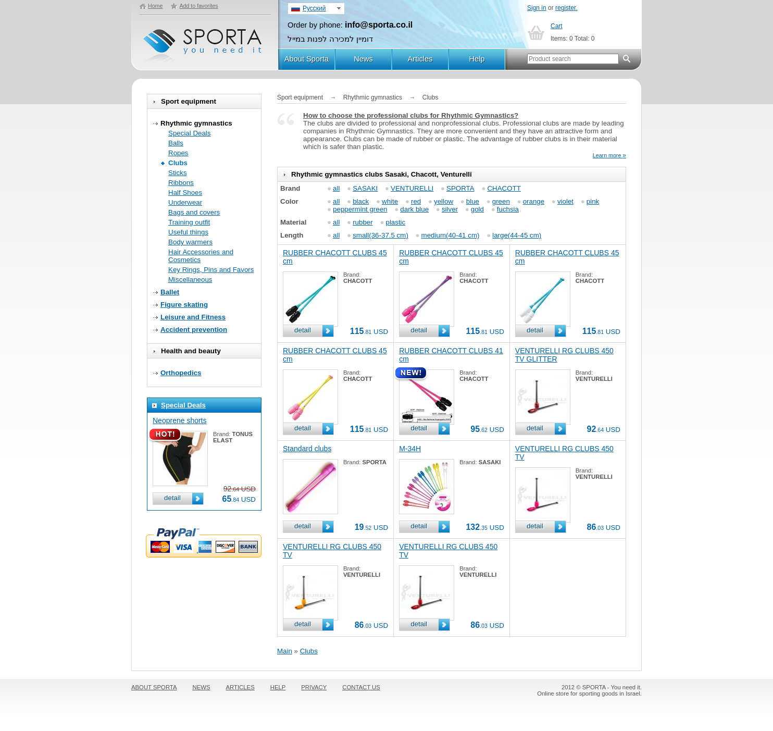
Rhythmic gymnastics (196, 123)
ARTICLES (240, 687)
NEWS (201, 687)
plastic (395, 222)
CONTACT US (361, 687)
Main (284, 651)
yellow (443, 201)
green (501, 201)
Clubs (178, 163)
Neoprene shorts (180, 420)
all (336, 188)
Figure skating (184, 304)
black (361, 201)
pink (593, 201)
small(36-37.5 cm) (380, 235)
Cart (557, 26)
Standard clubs (307, 448)
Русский (314, 8)
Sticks (177, 173)
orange (534, 201)
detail (172, 498)
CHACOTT (503, 188)
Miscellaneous (190, 279)
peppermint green (360, 209)
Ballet (169, 292)
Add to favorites (198, 6)
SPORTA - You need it (203, 41)
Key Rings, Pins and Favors (211, 270)
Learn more (609, 155)
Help (476, 59)
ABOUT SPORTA (154, 687)
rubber (363, 222)
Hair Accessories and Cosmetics (200, 256)
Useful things (188, 232)
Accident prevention (193, 329)
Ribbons (181, 183)
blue (472, 201)
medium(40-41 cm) (450, 235)
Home (155, 6)
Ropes (178, 153)
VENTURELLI (412, 188)
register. (566, 7)
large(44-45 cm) (516, 235)
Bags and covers (194, 212)
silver (450, 209)
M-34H (410, 448)
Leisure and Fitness (193, 317)
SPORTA (460, 188)
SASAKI (365, 188)
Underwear (185, 202)
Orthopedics (181, 373)
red (416, 201)
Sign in (536, 7)
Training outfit (189, 222)
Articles (419, 59)
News (363, 59)
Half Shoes (185, 192)
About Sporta (306, 59)
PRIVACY (314, 687)
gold (477, 209)
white (390, 201)
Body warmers (190, 242)
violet (565, 201)
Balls (175, 143)
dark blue (414, 209)
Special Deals (189, 133)
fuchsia (508, 209)
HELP (278, 687)
